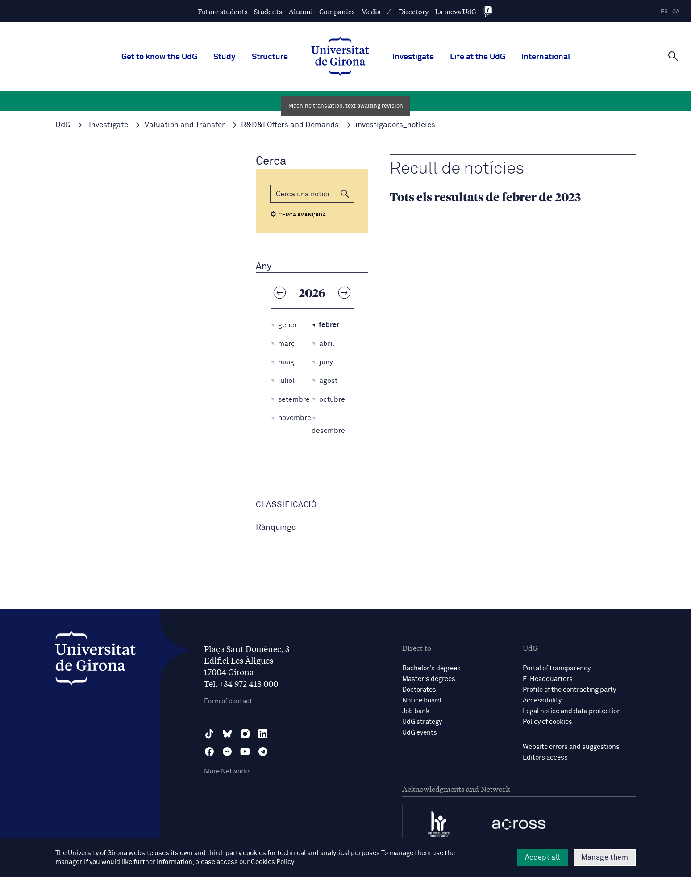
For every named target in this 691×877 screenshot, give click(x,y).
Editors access (545, 757)
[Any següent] (345, 292)
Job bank (415, 711)
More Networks (227, 771)
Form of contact (228, 701)
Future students (223, 11)
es (664, 12)
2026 (312, 292)
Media (371, 11)
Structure (270, 57)
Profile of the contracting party (569, 689)
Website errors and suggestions (571, 747)
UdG (63, 125)
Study (224, 57)
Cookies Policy (238, 862)
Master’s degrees (428, 679)
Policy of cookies (547, 722)
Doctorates (419, 689)
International (545, 57)
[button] (345, 194)
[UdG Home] (340, 57)
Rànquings (276, 528)
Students (268, 11)
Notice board (421, 700)
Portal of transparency (557, 668)
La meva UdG (455, 11)
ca (675, 12)
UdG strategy (422, 722)
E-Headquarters (548, 679)
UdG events (419, 732)
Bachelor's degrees (431, 668)
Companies (337, 11)
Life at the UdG (477, 57)
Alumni (301, 11)
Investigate (413, 57)
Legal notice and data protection (572, 711)
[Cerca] (673, 56)
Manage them (604, 857)
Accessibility (542, 700)
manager (469, 853)
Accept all (543, 857)
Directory (414, 11)
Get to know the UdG (159, 57)
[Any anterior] (279, 292)
